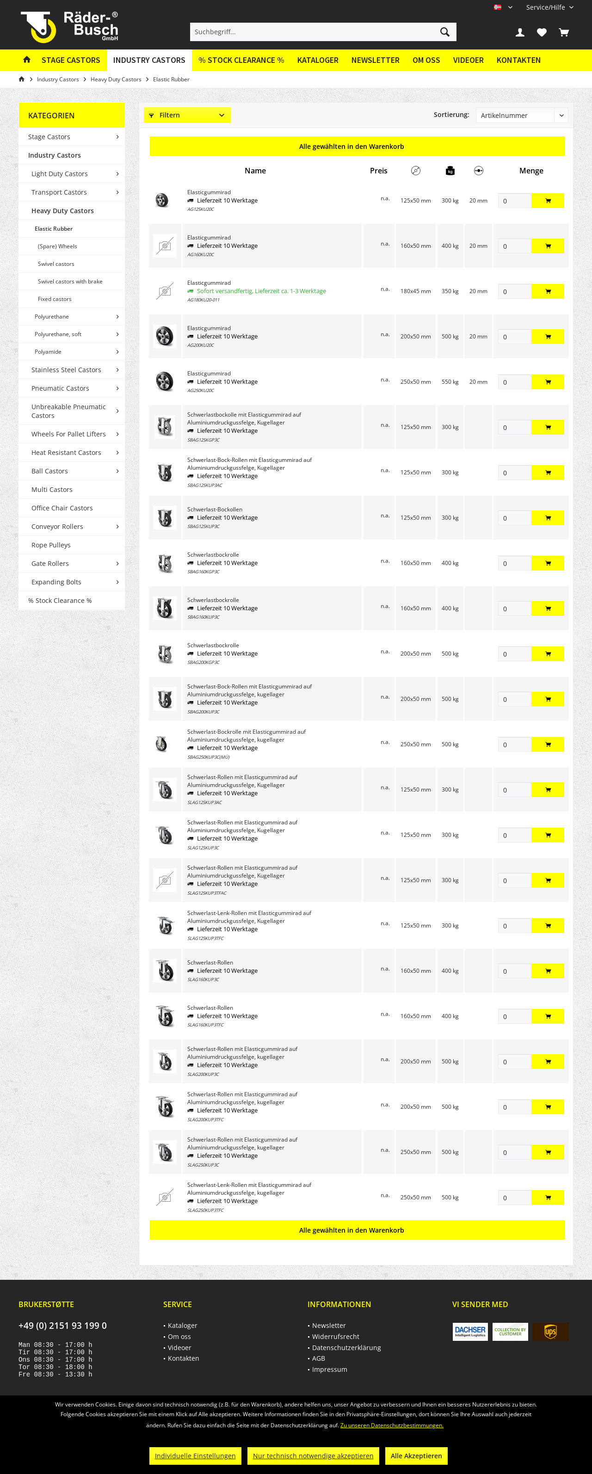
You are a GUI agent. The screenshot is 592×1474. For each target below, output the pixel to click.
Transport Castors (59, 192)
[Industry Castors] (149, 60)
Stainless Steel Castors (66, 369)
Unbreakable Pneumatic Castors (68, 411)
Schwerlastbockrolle (213, 555)
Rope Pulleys (51, 544)
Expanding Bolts (56, 581)
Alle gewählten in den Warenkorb (351, 146)
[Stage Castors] (71, 60)
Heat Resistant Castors (66, 452)
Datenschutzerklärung (346, 1347)
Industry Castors (54, 155)
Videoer (468, 60)
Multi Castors (52, 489)
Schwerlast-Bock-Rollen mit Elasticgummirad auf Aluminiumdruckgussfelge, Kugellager (249, 464)
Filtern (164, 115)
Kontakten (519, 60)
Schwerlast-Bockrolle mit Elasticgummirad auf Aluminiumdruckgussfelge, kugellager (246, 735)
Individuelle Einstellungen (195, 1455)
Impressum (329, 1369)
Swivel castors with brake (70, 281)
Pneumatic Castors (60, 388)
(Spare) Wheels (57, 246)
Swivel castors (56, 264)
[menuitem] (546, 7)
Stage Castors (49, 136)
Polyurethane (52, 316)
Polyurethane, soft (58, 334)
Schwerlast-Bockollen (214, 509)
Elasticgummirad (209, 192)
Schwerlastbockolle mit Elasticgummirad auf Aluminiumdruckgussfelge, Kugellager (244, 418)
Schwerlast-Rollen (210, 962)
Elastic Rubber (54, 229)
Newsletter (376, 60)
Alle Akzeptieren (416, 1455)
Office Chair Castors (62, 508)
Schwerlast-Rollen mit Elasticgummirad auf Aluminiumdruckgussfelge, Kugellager (242, 781)
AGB (318, 1358)
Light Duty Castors (59, 173)
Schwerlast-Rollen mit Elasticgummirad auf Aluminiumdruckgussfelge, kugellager (242, 1053)
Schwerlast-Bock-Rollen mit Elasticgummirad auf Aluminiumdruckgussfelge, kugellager (249, 690)
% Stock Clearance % (60, 600)
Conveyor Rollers (57, 526)
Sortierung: (451, 114)
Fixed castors (55, 299)
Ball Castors (49, 471)
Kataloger (318, 60)
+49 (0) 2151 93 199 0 (62, 1326)
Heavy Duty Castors (62, 210)
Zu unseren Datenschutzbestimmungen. (392, 1425)
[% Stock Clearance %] (241, 60)
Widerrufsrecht (335, 1336)
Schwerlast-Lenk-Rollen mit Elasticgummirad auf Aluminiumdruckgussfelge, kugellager (249, 1189)
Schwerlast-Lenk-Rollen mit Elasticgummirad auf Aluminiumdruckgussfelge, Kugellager (249, 917)
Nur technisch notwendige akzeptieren (313, 1455)
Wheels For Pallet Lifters (68, 434)
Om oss (426, 60)
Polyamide (48, 352)
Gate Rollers (50, 563)
